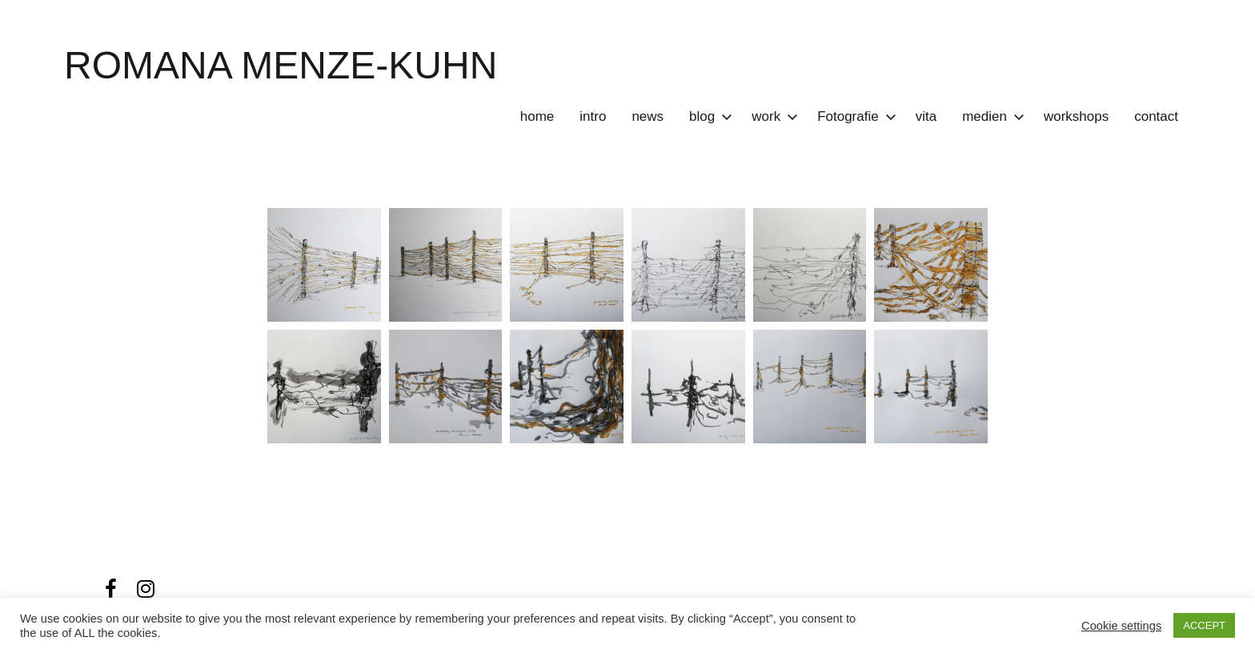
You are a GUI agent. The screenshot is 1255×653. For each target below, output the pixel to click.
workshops (1076, 116)
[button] (324, 265)
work (772, 116)
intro (592, 116)
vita (926, 116)
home (537, 116)
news (648, 116)
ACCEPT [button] (1204, 625)
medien (990, 116)
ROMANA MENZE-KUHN (280, 65)
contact (1156, 116)
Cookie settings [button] (1121, 625)
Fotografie (853, 116)
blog (707, 116)
